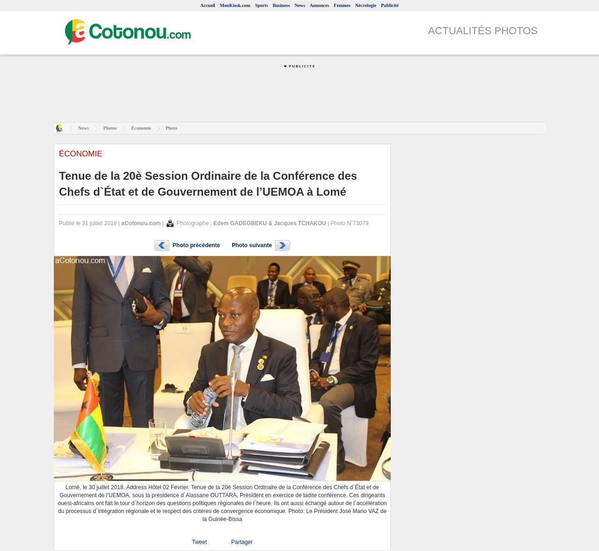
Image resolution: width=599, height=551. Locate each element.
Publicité (390, 5)
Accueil (207, 5)
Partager (242, 542)
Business (281, 5)
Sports (261, 5)
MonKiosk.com (235, 5)
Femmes (342, 5)
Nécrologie (365, 5)
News (299, 5)
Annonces (319, 5)
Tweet (199, 542)
